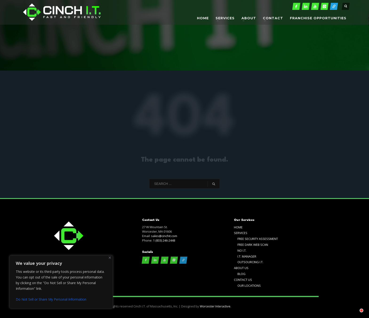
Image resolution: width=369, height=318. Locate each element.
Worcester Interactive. (215, 306)
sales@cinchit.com (164, 236)
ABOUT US (241, 268)
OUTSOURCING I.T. (250, 262)
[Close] (110, 258)
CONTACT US (243, 280)
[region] (61, 282)
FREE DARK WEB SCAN (252, 244)
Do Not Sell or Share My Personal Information (51, 299)
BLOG (241, 274)
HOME (238, 227)
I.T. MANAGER (246, 256)
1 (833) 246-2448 (164, 240)
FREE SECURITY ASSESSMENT (257, 239)
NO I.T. (241, 250)
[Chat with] (355, 304)
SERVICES (240, 233)
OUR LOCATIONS (249, 285)
